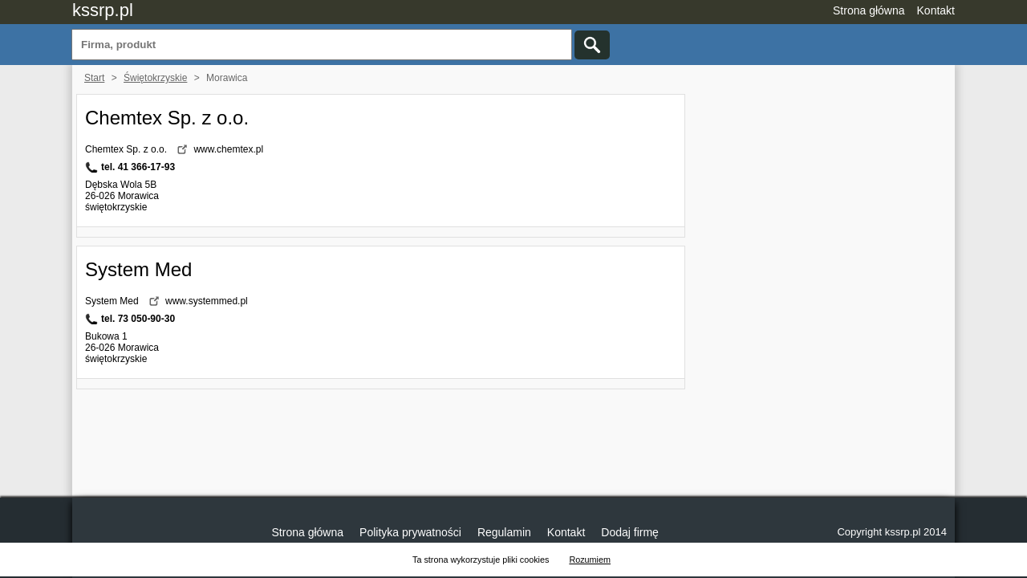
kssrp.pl (102, 10)
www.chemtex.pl (228, 149)
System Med (138, 269)
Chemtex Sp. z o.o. (167, 117)
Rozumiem (590, 559)
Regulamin (504, 532)
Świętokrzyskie (155, 77)
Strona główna (869, 10)
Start (94, 77)
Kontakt (936, 10)
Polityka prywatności (410, 532)
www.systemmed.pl (206, 301)
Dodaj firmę (630, 532)
